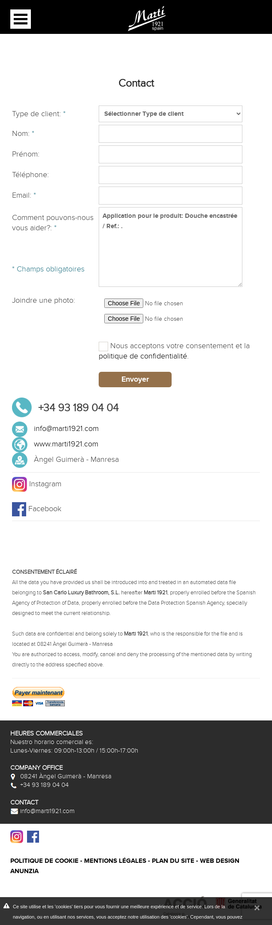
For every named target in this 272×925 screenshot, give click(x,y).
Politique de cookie (44, 861)
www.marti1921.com (66, 444)
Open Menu (20, 19)
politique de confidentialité (143, 356)
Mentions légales (115, 861)
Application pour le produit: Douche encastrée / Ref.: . (170, 247)
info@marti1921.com (66, 428)
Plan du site (173, 861)
